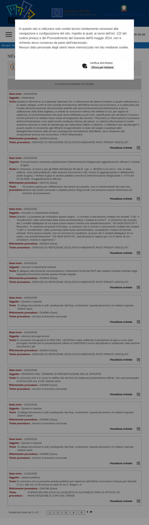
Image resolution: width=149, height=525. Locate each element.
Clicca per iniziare (102, 67)
